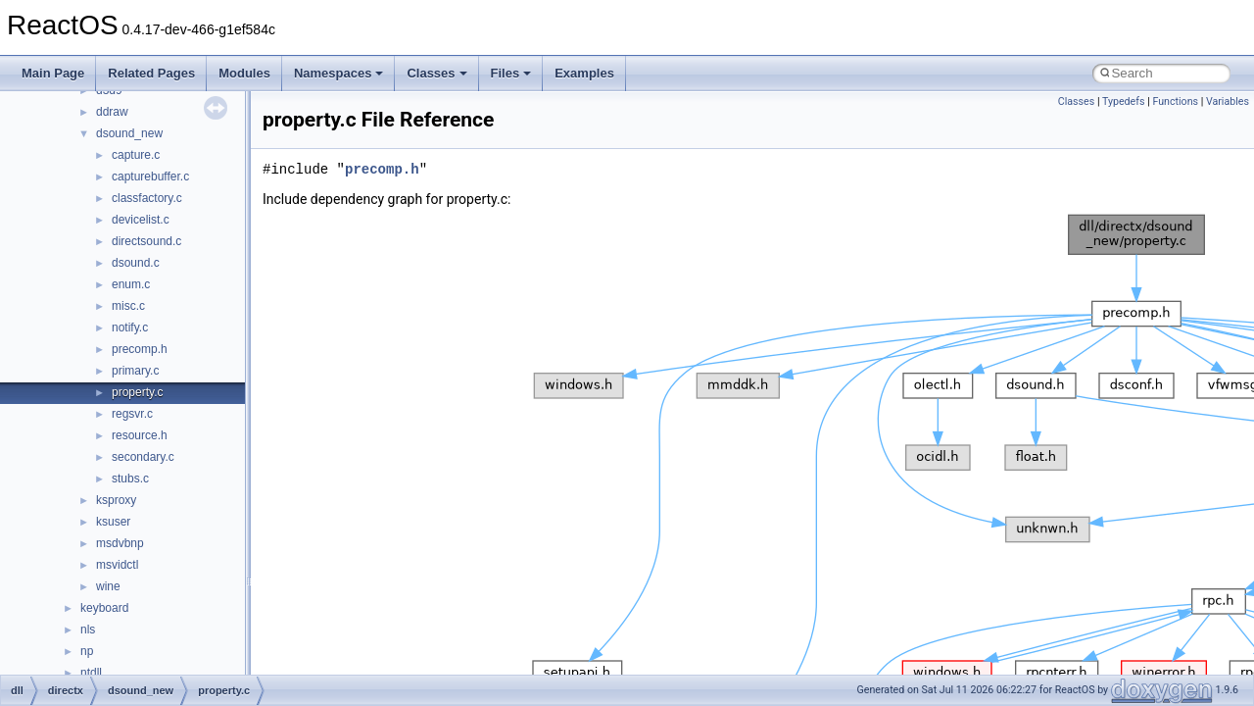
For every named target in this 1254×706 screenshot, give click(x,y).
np (86, 651)
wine (108, 586)
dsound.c (136, 263)
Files (511, 73)
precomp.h (140, 349)
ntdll (91, 673)
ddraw (112, 112)
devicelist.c (140, 220)
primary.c (135, 371)
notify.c (130, 327)
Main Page (53, 73)
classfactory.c (147, 198)
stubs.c (130, 478)
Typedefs (1123, 101)
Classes (436, 73)
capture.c (136, 155)
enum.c (131, 284)
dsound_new (129, 133)
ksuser (113, 522)
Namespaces (339, 73)
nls (87, 629)
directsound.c (146, 241)
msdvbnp (120, 543)
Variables (1227, 101)
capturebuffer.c (150, 176)
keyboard (104, 608)
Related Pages (151, 73)
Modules (244, 73)
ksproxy (116, 500)
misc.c (128, 306)
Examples (584, 73)
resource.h (140, 435)
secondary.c (143, 457)
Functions (1175, 101)
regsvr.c (132, 414)
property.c (137, 392)
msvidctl (117, 565)
